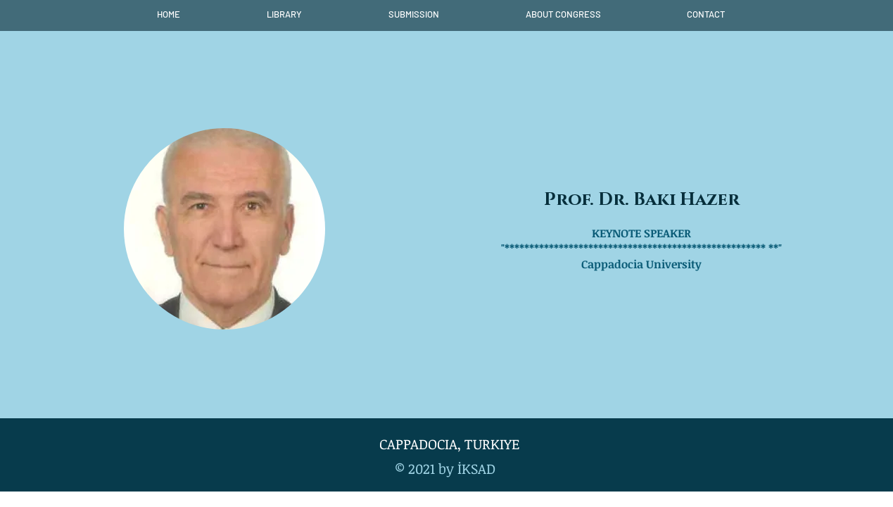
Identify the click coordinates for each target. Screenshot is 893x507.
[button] (285, 14)
